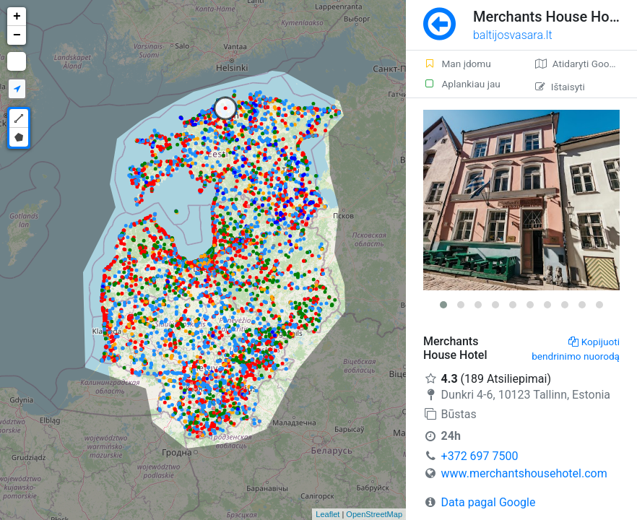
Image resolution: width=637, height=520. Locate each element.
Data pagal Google (488, 502)
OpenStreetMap (374, 514)
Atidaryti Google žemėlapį (586, 63)
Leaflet (327, 514)
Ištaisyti (560, 86)
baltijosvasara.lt (512, 35)
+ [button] (17, 16)
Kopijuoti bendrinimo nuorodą (576, 349)
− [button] (17, 35)
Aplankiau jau (461, 84)
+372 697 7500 (480, 456)
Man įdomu (457, 63)
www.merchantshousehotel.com (524, 473)
